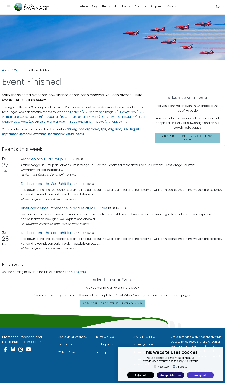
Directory (140, 6)
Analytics (180, 366)
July (125, 129)
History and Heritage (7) (121, 117)
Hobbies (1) (118, 122)
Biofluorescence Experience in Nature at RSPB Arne (64, 208)
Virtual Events (75, 134)
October (24, 134)
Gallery (171, 6)
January (70, 129)
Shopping (156, 6)
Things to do (110, 6)
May (110, 129)
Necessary (161, 366)
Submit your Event (144, 344)
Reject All (140, 375)
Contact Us (65, 344)
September (9, 134)
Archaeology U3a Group (42, 159)
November (38, 134)
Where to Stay (88, 6)
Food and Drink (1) (82, 122)
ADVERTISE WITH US (144, 337)
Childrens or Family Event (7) (84, 117)
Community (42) (131, 112)
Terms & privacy (106, 337)
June (118, 129)
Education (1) (54, 117)
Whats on (20, 70)
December (54, 134)
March (95, 129)
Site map (101, 352)
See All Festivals (75, 272)
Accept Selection (170, 375)
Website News (67, 352)
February (84, 129)
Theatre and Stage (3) (103, 112)
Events (126, 6)
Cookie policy (104, 344)
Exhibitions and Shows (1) (51, 122)
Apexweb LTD (193, 341)
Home (6, 70)
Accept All (200, 375)
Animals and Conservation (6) (22, 117)
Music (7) (102, 122)
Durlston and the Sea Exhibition (48, 183)
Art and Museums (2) (71, 112)
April (103, 129)
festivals (139, 107)
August (134, 129)
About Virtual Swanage (72, 337)
